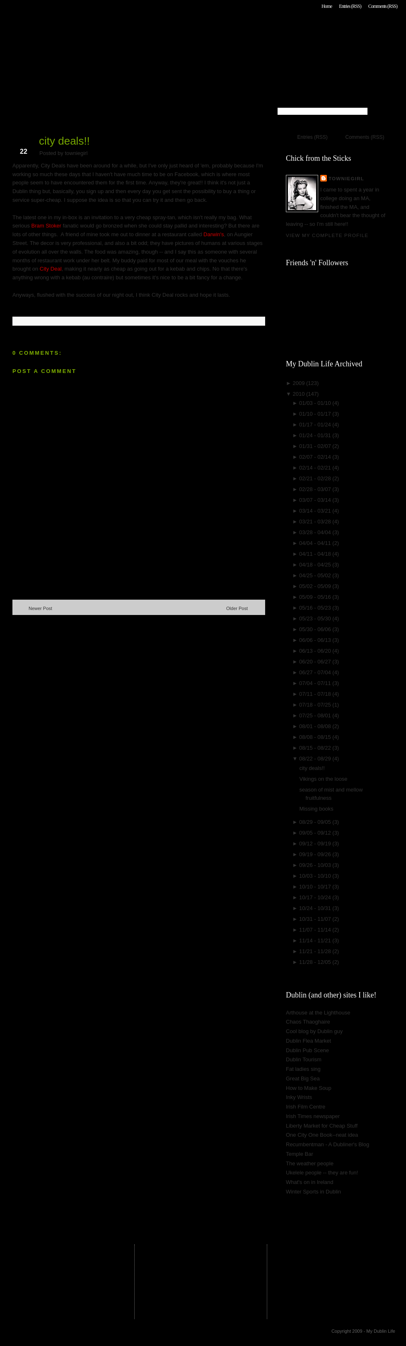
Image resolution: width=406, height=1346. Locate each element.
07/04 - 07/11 (315, 683)
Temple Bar (299, 1154)
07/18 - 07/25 (315, 705)
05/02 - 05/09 (315, 586)
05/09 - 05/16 (315, 597)
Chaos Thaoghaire (308, 1022)
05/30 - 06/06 (315, 629)
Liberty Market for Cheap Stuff (322, 1126)
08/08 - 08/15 (315, 737)
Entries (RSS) (350, 6)
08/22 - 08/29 (315, 758)
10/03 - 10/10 (315, 876)
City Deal (51, 269)
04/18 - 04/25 (315, 565)
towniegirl (346, 178)
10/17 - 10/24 (315, 897)
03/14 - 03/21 (315, 511)
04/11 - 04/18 (315, 554)
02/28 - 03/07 (315, 489)
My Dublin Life (118, 29)
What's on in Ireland (310, 1182)
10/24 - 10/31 (315, 908)
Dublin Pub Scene (307, 1050)
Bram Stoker (46, 226)
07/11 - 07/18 (315, 694)
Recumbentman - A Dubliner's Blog (327, 1144)
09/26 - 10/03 (315, 865)
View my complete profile (327, 235)
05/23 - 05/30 (315, 618)
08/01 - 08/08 (315, 726)
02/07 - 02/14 (315, 457)
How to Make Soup (308, 1088)
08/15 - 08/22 (315, 748)
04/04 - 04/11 (315, 543)
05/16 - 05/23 (315, 608)
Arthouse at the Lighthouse (318, 1013)
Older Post (237, 608)
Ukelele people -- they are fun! (322, 1172)
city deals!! (64, 141)
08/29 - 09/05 (315, 822)
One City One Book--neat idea (322, 1135)
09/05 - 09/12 (315, 833)
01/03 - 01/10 (315, 403)
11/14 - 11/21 (315, 940)
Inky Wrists (299, 1097)
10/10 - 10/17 (315, 887)
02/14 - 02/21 (315, 468)
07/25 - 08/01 (315, 715)
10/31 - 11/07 (315, 919)
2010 (299, 394)
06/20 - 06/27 (315, 661)
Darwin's (213, 234)
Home (326, 6)
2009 (299, 383)
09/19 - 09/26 (315, 854)
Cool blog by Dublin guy (314, 1031)
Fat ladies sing (303, 1069)
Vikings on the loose (323, 779)
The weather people (310, 1163)
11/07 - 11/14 (315, 930)
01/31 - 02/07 (315, 446)
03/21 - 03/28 (315, 521)
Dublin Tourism (303, 1059)
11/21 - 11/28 (315, 951)
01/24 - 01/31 (315, 435)
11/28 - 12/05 (315, 962)
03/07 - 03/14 (315, 500)
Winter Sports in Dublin (313, 1192)
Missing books (316, 809)
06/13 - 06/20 (315, 651)
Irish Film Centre (305, 1107)
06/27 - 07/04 (315, 672)
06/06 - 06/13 (315, 640)
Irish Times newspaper (313, 1116)
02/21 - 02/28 (315, 478)
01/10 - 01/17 (315, 414)
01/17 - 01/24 (315, 424)
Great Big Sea (303, 1078)
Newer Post (40, 608)
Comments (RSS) (382, 6)
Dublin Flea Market (308, 1041)
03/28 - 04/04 (315, 532)
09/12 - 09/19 (315, 843)
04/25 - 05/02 (315, 575)
